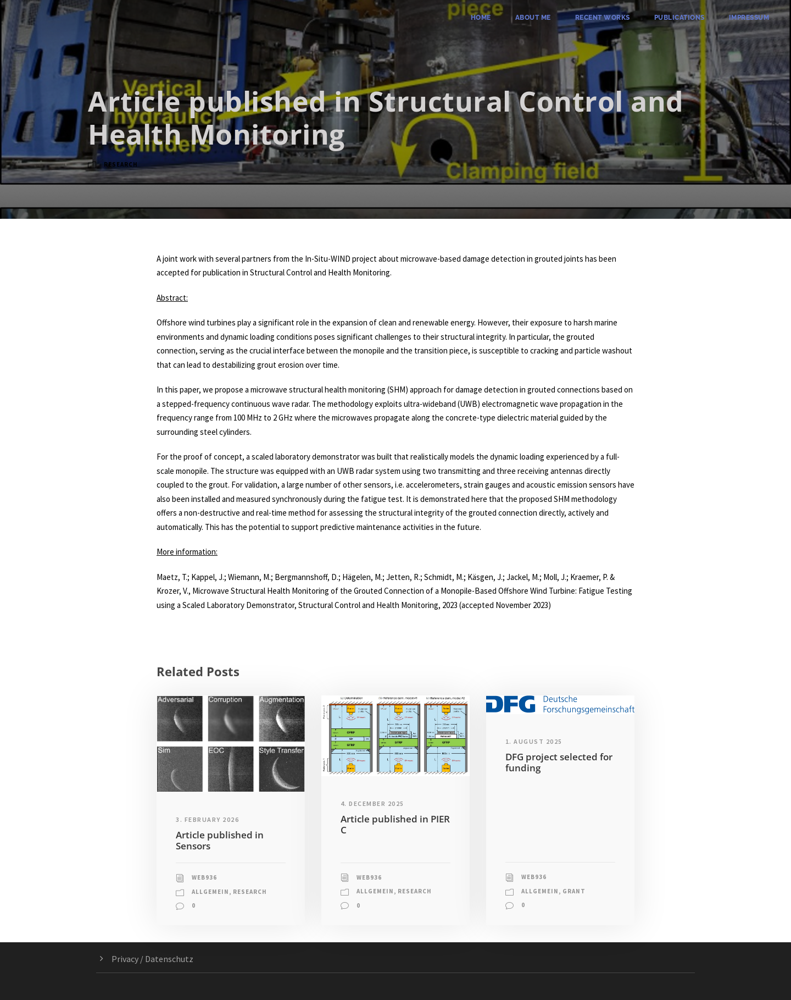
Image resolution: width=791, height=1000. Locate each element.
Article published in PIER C (395, 824)
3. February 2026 (207, 819)
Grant (574, 891)
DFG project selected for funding (558, 762)
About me (533, 17)
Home (481, 17)
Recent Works (602, 17)
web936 (204, 877)
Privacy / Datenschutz (152, 958)
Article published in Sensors (220, 840)
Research (121, 164)
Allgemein (210, 892)
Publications (679, 17)
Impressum (749, 17)
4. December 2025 (372, 803)
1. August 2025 (533, 741)
